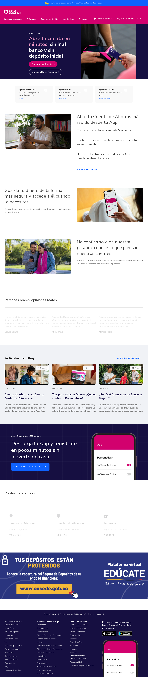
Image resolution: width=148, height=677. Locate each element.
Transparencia (42, 628)
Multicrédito (9, 628)
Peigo (7, 666)
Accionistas (41, 656)
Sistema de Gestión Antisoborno (50, 649)
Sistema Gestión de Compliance (49, 635)
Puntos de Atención (77, 632)
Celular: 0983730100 (78, 628)
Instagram (73, 649)
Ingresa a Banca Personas (45, 72)
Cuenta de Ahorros (12, 625)
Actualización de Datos (13, 670)
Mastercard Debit (11, 639)
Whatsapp (74, 646)
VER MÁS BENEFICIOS (87, 169)
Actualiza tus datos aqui (91, 3)
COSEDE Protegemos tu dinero (82, 665)
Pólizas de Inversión (12, 649)
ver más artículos (129, 358)
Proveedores (42, 663)
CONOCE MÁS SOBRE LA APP (30, 467)
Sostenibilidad (42, 632)
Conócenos (41, 625)
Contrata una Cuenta (43, 64)
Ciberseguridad (76, 662)
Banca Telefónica (76, 642)
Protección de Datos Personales (49, 646)
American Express (12, 632)
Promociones (10, 663)
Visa (6, 642)
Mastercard (9, 635)
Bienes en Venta (11, 656)
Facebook (73, 652)
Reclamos (73, 639)
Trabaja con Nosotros (45, 673)
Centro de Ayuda (76, 635)
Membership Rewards (13, 646)
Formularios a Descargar (46, 666)
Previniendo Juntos (44, 670)
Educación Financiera (78, 659)
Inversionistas (42, 659)
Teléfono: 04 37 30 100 (79, 625)
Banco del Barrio (11, 659)
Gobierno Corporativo (45, 652)
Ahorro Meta (9, 652)
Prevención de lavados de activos (47, 640)
